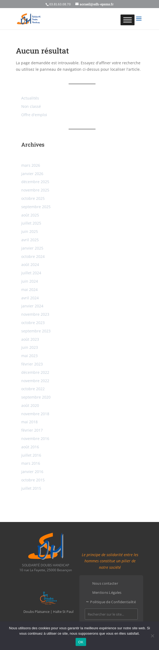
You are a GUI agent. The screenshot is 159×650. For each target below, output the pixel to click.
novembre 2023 (35, 314)
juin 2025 (29, 231)
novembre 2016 (35, 438)
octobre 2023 (33, 322)
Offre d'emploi (34, 114)
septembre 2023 (36, 330)
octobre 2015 (33, 479)
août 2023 (30, 339)
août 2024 (30, 264)
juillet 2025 (31, 223)
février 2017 (32, 430)
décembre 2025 (35, 181)
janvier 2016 (32, 471)
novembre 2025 (35, 190)
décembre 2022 (35, 372)
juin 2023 (29, 347)
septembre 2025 (36, 206)
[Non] (152, 635)
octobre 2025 (33, 198)
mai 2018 (29, 421)
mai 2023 (29, 355)
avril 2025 (30, 239)
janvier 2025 (32, 248)
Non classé (31, 106)
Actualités (30, 98)
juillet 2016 (31, 455)
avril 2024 (30, 297)
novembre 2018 (35, 413)
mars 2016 (30, 463)
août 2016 (30, 446)
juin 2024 (29, 281)
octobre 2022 (33, 388)
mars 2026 (30, 165)
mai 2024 (29, 289)
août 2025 (30, 215)
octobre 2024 (33, 256)
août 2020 (30, 405)
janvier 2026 (32, 173)
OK (80, 642)
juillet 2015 (31, 488)
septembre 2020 (36, 397)
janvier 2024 (32, 305)
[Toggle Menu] (127, 19)
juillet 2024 (31, 272)
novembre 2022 (35, 380)
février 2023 (32, 364)
